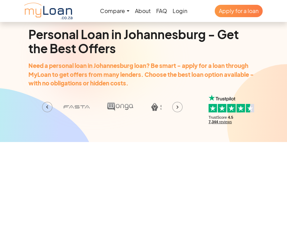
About (143, 10)
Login (180, 10)
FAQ (161, 10)
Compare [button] (112, 10)
